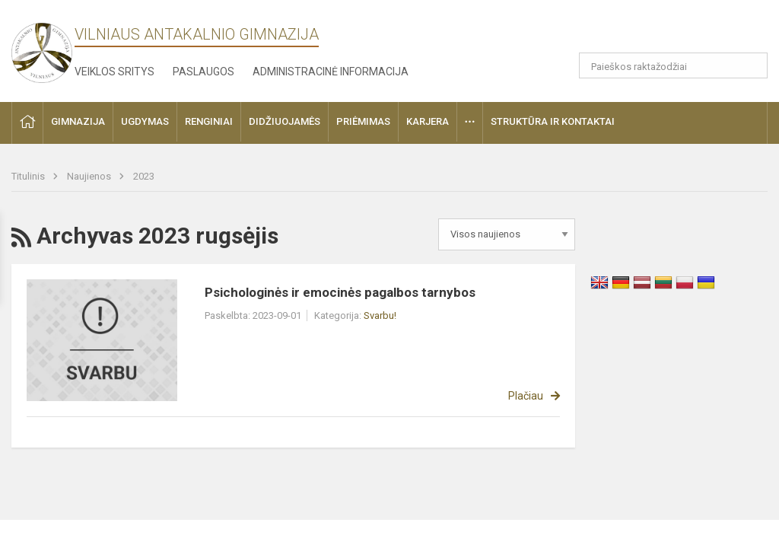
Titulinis (29, 176)
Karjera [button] (427, 121)
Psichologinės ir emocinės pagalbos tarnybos (340, 292)
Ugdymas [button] (145, 121)
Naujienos (90, 176)
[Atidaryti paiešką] (751, 65)
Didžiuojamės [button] (284, 121)
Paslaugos (203, 71)
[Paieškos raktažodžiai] (673, 65)
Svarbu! (380, 315)
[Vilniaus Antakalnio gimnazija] (41, 48)
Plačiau (525, 396)
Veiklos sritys (114, 71)
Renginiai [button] (209, 121)
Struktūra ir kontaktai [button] (553, 121)
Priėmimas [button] (363, 121)
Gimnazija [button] (78, 121)
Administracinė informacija (331, 71)
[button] (693, 32)
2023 (143, 176)
